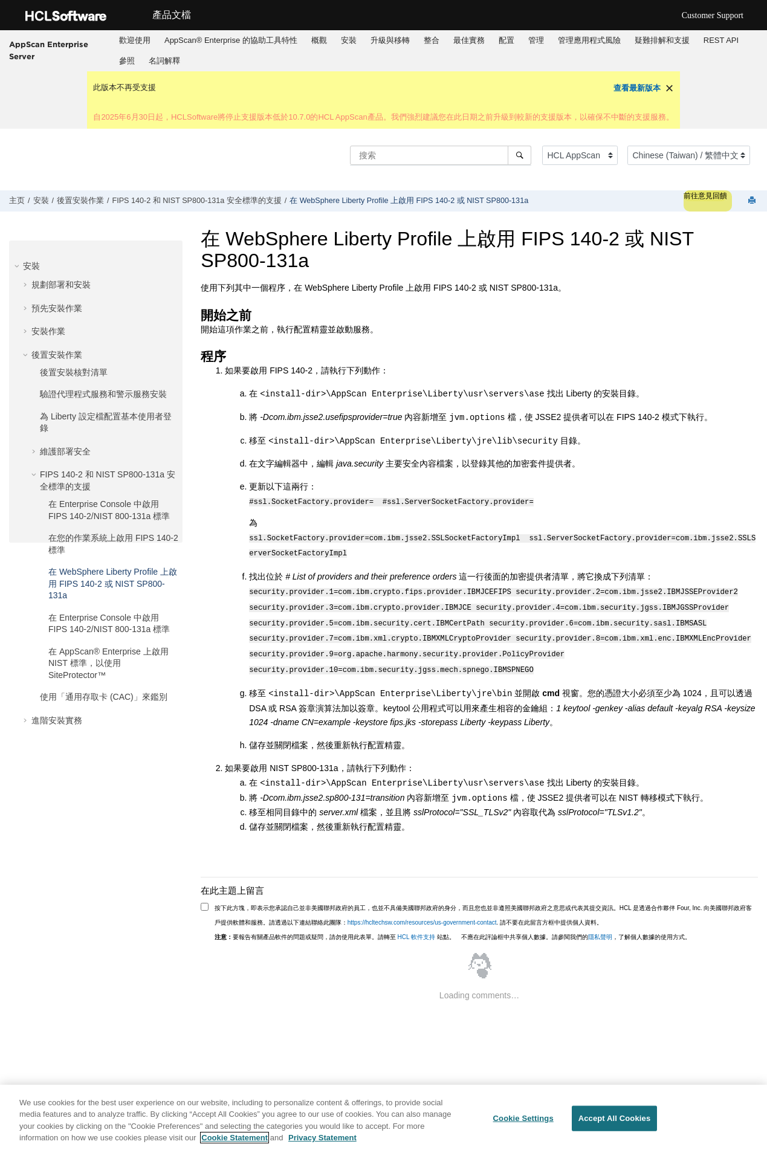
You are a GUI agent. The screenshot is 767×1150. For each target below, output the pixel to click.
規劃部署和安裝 (61, 284)
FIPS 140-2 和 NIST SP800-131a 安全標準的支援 (197, 200)
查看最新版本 (637, 87)
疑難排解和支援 (662, 40)
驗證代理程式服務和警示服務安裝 (103, 394)
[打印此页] (753, 200)
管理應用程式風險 (589, 40)
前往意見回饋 (705, 196)
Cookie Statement (234, 1137)
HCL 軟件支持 (416, 926)
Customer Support (712, 15)
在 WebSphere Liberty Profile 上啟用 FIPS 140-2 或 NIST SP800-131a (409, 200)
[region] (383, 1117)
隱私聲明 (600, 926)
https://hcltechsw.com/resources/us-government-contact (422, 911)
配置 (506, 40)
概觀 (319, 40)
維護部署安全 (65, 451)
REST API (721, 40)
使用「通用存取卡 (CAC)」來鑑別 (103, 697)
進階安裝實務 (56, 720)
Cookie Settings (523, 1118)
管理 (536, 40)
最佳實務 (469, 40)
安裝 (349, 40)
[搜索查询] (440, 155)
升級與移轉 (390, 40)
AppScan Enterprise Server (48, 50)
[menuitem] (134, 40)
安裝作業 (48, 331)
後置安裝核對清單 (74, 372)
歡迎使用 (134, 40)
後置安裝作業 (80, 200)
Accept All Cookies (614, 1118)
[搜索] (519, 155)
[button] (18, 266)
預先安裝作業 (56, 308)
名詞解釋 (164, 60)
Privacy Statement (322, 1137)
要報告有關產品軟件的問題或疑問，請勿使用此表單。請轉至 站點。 (335, 926)
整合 (431, 40)
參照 (127, 60)
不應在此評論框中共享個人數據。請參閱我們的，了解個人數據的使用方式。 (576, 926)
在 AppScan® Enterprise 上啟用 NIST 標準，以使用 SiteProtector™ (108, 663)
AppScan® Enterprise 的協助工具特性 (230, 40)
